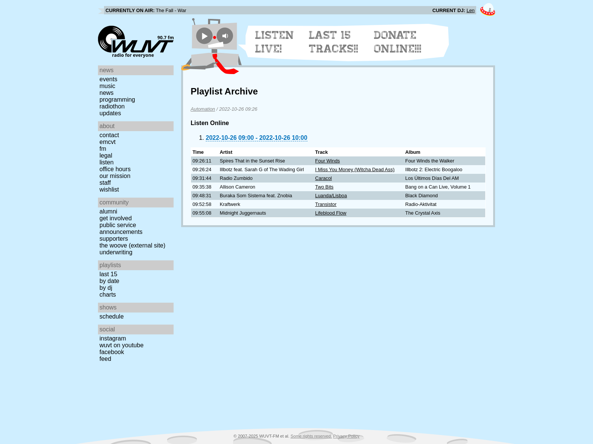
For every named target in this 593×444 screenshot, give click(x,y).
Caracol (323, 178)
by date (109, 281)
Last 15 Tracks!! (334, 42)
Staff (105, 182)
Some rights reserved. (311, 436)
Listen (106, 162)
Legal (105, 155)
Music (107, 86)
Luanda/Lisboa (331, 195)
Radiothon (112, 106)
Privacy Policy (346, 436)
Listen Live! (274, 42)
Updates (110, 113)
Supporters (113, 238)
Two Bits (324, 187)
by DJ (105, 288)
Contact (109, 135)
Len (471, 10)
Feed (105, 359)
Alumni (108, 211)
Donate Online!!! (398, 42)
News (106, 93)
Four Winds (327, 161)
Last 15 (108, 274)
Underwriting (115, 252)
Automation (203, 109)
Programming (117, 99)
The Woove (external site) (132, 245)
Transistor (325, 204)
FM (102, 148)
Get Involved (115, 218)
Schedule (111, 316)
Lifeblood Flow (330, 213)
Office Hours (114, 169)
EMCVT (107, 142)
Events (108, 79)
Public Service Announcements (121, 228)
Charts (107, 294)
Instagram (112, 338)
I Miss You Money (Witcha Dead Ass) (354, 169)
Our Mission (114, 176)
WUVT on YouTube (121, 345)
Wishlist (109, 189)
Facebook (111, 352)
